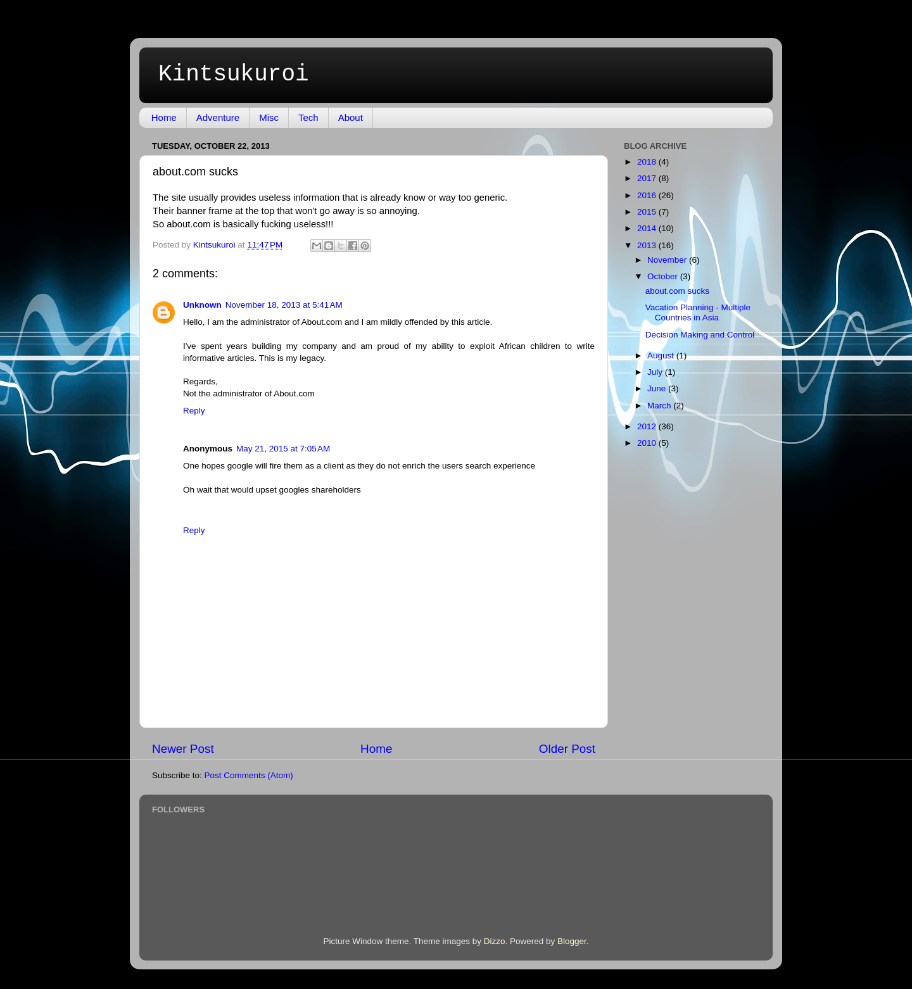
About (350, 117)
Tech (308, 117)
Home (164, 117)
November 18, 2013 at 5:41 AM (284, 305)
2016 (648, 195)
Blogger (571, 941)
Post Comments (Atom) (249, 775)
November (668, 260)
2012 (648, 426)
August (661, 355)
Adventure (217, 117)
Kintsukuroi (233, 74)
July (656, 372)
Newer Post (183, 748)
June (657, 388)
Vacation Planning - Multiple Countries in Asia (697, 312)
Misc (269, 117)
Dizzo (494, 941)
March (660, 405)
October (663, 276)
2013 (648, 245)
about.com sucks (677, 291)
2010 (648, 443)
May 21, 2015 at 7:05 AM (283, 448)
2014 (648, 228)
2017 (648, 178)
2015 (648, 212)
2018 (648, 162)
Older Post (567, 748)
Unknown (202, 305)
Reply (194, 410)
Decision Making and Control (700, 334)
